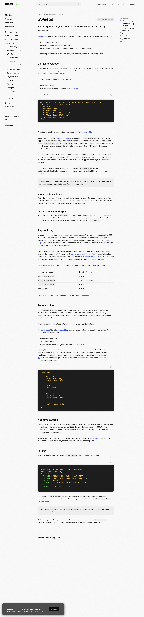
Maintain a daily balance (51, 194)
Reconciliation (47, 305)
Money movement (13, 39)
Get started (10, 26)
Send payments (14, 73)
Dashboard (10, 126)
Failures (43, 450)
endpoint (72, 89)
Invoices (10, 80)
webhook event (84, 455)
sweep (41, 36)
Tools (8, 112)
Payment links (12, 77)
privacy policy (40, 611)
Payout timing (47, 230)
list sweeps (59, 330)
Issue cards (10, 107)
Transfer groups (13, 98)
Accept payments (14, 69)
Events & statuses (14, 95)
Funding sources (12, 36)
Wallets (11, 54)
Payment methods (14, 50)
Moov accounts (12, 32)
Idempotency (12, 47)
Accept (54, 609)
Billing (8, 103)
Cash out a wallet (15, 65)
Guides (91, 4)
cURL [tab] (39, 94)
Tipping (10, 84)
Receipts (10, 88)
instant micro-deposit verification (50, 73)
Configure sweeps (49, 63)
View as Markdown (105, 19)
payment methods (62, 138)
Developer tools (12, 116)
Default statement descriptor (53, 211)
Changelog (133, 4)
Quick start (9, 23)
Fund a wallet (14, 58)
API (124, 4)
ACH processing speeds (90, 257)
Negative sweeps (49, 419)
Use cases (102, 4)
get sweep (45, 330)
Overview (8, 19)
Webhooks (10, 120)
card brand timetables (79, 254)
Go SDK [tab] (46, 94)
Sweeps (12, 61)
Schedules (11, 91)
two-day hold (94, 438)
